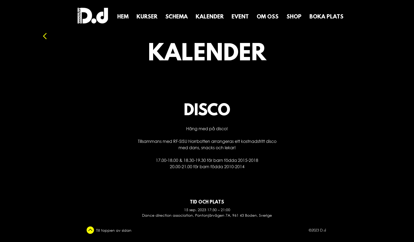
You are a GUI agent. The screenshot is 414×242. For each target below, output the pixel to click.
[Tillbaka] (59, 36)
